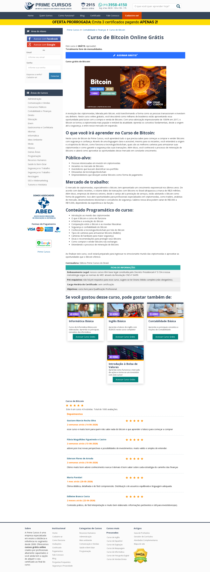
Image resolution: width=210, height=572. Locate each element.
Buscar (178, 6)
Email (29, 52)
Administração (34, 98)
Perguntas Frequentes (61, 562)
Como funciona (58, 540)
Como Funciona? (66, 15)
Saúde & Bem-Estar (37, 164)
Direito (31, 115)
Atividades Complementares (146, 540)
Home (31, 15)
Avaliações (56, 544)
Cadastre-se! (132, 15)
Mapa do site (139, 544)
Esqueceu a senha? (34, 74)
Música (31, 147)
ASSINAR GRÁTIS (125, 55)
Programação (34, 156)
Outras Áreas (34, 152)
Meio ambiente (85, 540)
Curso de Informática (115, 552)
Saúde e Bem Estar (87, 547)
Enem (30, 123)
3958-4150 (115, 5)
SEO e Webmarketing (38, 180)
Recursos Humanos (37, 160)
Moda (30, 143)
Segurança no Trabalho (39, 168)
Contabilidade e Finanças (39, 111)
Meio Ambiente (35, 139)
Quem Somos (45, 15)
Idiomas (31, 131)
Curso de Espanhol (114, 541)
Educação (32, 119)
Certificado (95, 15)
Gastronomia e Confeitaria (40, 127)
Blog (82, 15)
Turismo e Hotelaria (37, 184)
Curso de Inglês (113, 537)
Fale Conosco (112, 15)
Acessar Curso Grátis (85, 336)
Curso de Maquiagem (116, 548)
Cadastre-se (57, 536)
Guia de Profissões (142, 533)
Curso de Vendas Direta (116, 559)
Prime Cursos (43, 251)
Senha (29, 62)
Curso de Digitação (115, 544)
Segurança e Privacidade (62, 566)
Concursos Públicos (37, 107)
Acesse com (46, 38)
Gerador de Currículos (143, 536)
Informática (33, 135)
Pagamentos (57, 551)
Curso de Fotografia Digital (118, 555)
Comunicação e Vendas (39, 103)
